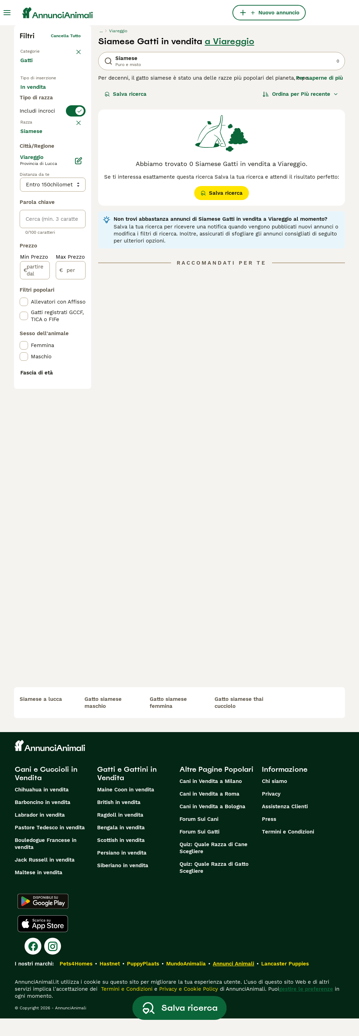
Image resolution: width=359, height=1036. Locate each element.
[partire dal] (35, 454)
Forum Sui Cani (199, 837)
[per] (71, 454)
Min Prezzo (34, 441)
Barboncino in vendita (42, 820)
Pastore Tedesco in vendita (50, 845)
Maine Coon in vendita (125, 807)
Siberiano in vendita (122, 883)
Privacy (271, 811)
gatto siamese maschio (103, 720)
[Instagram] (52, 963)
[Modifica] (79, 345)
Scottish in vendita (121, 858)
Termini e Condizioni (288, 849)
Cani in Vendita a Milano (211, 799)
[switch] (53, 154)
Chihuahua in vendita (42, 807)
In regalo (37, 111)
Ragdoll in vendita (120, 832)
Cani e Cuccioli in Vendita (46, 791)
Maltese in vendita (38, 890)
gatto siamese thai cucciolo (239, 720)
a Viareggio (229, 41)
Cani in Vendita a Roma (209, 811)
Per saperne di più (319, 78)
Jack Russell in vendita (45, 877)
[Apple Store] (43, 941)
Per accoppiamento (51, 128)
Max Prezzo (70, 441)
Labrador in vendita (40, 832)
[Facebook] (33, 963)
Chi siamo (274, 799)
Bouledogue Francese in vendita (45, 861)
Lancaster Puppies (285, 981)
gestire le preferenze (306, 1006)
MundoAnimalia (186, 981)
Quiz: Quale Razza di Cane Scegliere (214, 865)
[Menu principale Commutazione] (7, 13)
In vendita (39, 94)
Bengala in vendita (121, 845)
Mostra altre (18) (47, 314)
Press (269, 837)
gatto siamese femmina (168, 720)
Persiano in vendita (122, 870)
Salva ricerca (125, 94)
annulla (73, 168)
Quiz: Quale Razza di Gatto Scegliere (214, 885)
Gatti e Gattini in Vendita (127, 791)
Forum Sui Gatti (199, 849)
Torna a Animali (36, 49)
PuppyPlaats (143, 981)
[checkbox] (24, 203)
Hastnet (110, 981)
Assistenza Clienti (285, 824)
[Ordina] (300, 94)
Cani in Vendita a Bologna (212, 824)
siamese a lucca (41, 716)
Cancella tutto (66, 35)
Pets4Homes (76, 981)
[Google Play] (43, 918)
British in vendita (119, 820)
